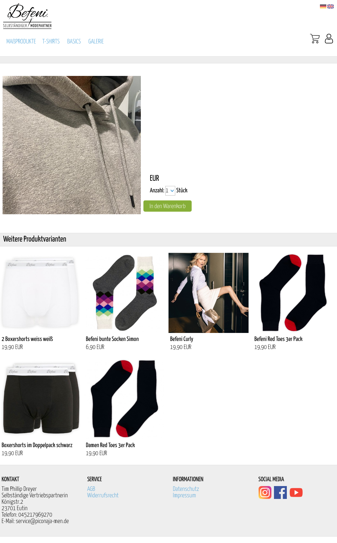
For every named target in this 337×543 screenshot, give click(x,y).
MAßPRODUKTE (21, 42)
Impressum (184, 495)
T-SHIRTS (51, 42)
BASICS (74, 42)
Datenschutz (186, 489)
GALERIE (96, 42)
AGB (91, 489)
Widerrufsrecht (103, 495)
